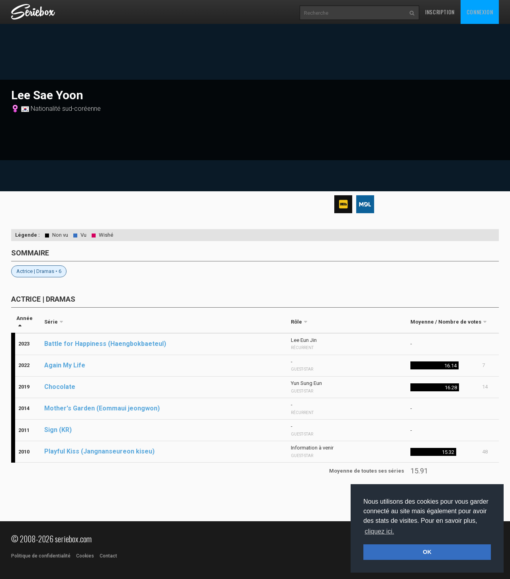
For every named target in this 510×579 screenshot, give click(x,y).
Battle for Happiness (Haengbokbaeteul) (105, 343)
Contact (108, 556)
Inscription (440, 12)
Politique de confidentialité (41, 556)
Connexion (480, 12)
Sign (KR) (58, 429)
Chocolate (59, 386)
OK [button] (427, 552)
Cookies (85, 556)
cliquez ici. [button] (379, 531)
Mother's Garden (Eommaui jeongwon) (102, 408)
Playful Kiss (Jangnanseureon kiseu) (99, 451)
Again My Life (64, 365)
